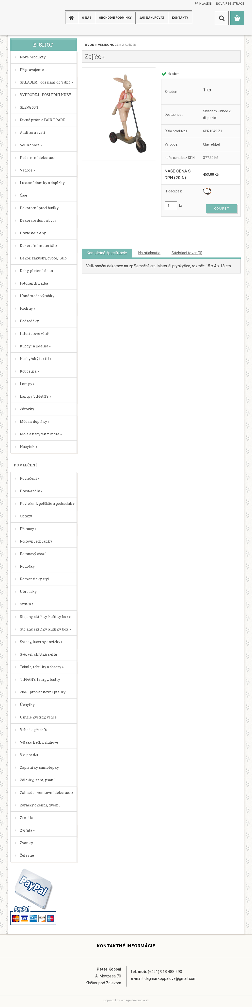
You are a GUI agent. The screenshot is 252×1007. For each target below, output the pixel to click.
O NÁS (86, 17)
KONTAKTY (180, 17)
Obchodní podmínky (115, 17)
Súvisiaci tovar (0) (187, 253)
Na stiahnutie (149, 253)
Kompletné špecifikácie (107, 253)
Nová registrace (230, 3)
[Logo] (27, 17)
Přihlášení (203, 3)
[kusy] (171, 205)
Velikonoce (108, 45)
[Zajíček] (118, 114)
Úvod (89, 45)
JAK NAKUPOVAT (151, 17)
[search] (221, 18)
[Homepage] (72, 18)
